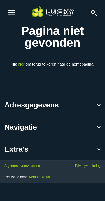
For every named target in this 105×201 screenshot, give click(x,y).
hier (21, 64)
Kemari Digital (39, 177)
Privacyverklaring (88, 166)
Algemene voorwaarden (22, 166)
